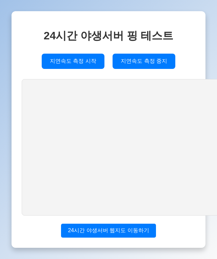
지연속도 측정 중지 (144, 61)
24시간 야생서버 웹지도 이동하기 (108, 230)
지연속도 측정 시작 (73, 61)
